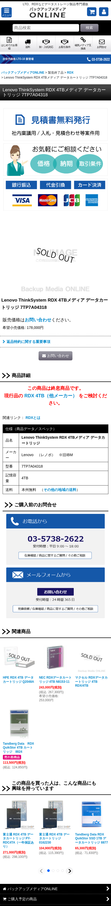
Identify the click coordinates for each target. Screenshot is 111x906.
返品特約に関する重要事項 (26, 342)
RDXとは (33, 418)
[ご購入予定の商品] (91, 11)
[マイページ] (103, 11)
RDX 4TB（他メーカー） (50, 395)
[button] (6, 12)
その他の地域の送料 (60, 490)
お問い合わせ (38, 319)
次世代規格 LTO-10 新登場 (24, 59)
